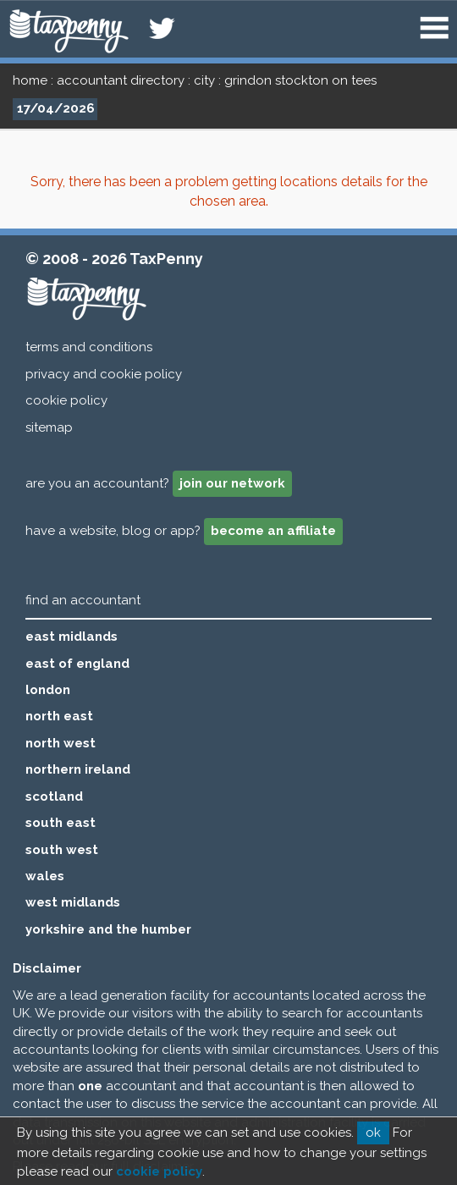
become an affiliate (273, 530)
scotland (54, 796)
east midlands (71, 636)
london (47, 689)
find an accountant (82, 600)
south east (60, 822)
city (204, 80)
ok (373, 1132)
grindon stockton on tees (300, 80)
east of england (77, 663)
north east (59, 716)
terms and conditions (88, 347)
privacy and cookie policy (103, 374)
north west (60, 743)
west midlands (72, 902)
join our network (232, 483)
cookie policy (66, 400)
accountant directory (120, 80)
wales (44, 876)
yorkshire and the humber (108, 929)
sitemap (49, 427)
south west (61, 849)
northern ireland (77, 769)
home (30, 80)
